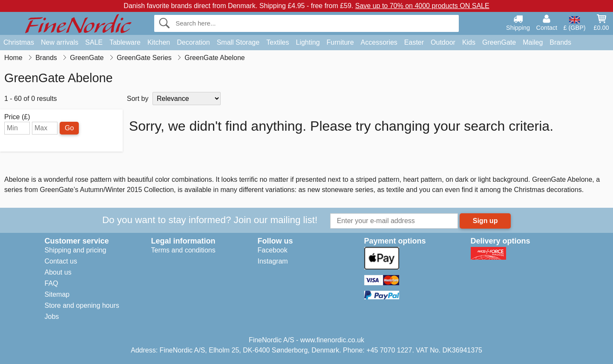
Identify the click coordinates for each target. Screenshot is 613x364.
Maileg (533, 42)
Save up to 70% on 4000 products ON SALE (422, 5)
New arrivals (59, 42)
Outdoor (443, 42)
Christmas (18, 42)
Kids (468, 42)
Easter (414, 42)
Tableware (125, 42)
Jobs (52, 316)
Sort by (138, 98)
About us (58, 272)
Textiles (277, 42)
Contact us (61, 261)
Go (69, 128)
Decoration (193, 42)
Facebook (273, 250)
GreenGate (499, 42)
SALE (94, 42)
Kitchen (158, 42)
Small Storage (238, 42)
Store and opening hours (82, 305)
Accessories (379, 42)
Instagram (273, 261)
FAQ (51, 283)
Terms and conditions (183, 250)
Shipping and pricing (75, 250)
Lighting (308, 42)
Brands (560, 42)
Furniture (340, 42)
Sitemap (57, 294)
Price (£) (17, 117)
